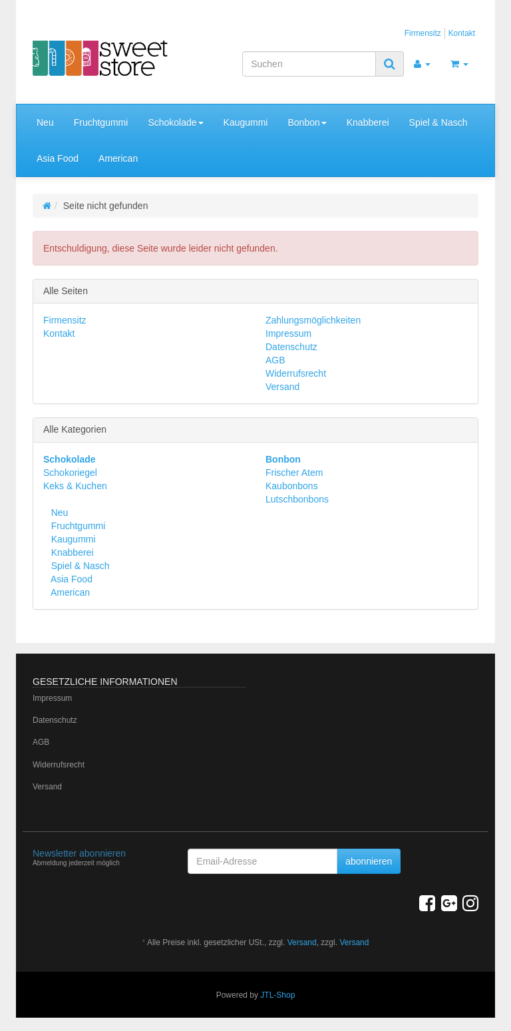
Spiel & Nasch (438, 122)
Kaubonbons (291, 486)
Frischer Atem (294, 472)
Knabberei (368, 122)
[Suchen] (309, 64)
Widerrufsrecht (295, 373)
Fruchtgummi (101, 122)
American (118, 158)
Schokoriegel (70, 472)
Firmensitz (423, 33)
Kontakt (461, 33)
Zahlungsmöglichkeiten (313, 320)
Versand (282, 386)
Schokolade (175, 122)
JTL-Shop (277, 995)
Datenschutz (291, 346)
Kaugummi (246, 122)
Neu (45, 122)
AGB (275, 360)
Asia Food (58, 158)
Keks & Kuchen (75, 486)
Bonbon (306, 122)
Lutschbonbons (297, 499)
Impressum (288, 333)
